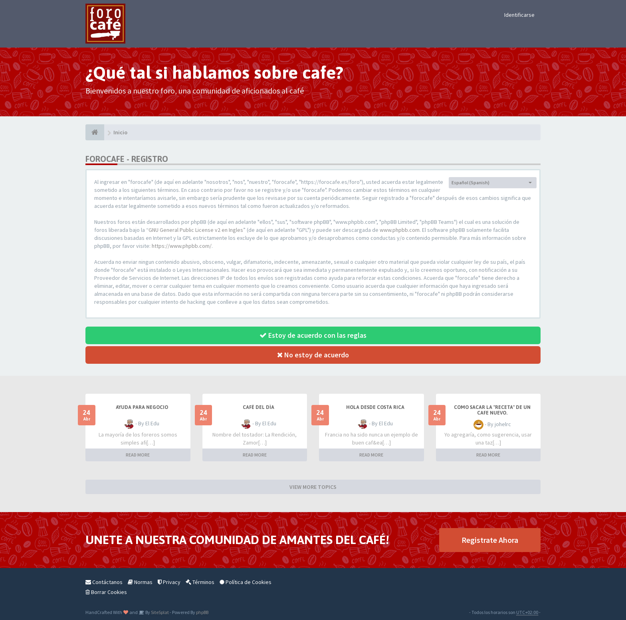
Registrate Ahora (490, 540)
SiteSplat (159, 612)
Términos (200, 582)
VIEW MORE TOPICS (313, 486)
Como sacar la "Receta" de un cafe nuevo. (492, 410)
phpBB (202, 612)
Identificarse (519, 14)
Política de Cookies (245, 582)
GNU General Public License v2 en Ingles (196, 229)
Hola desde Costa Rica (375, 407)
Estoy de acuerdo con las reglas (313, 335)
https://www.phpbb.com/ (182, 245)
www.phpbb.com (400, 229)
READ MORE (138, 455)
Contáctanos (104, 582)
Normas (140, 582)
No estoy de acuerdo (313, 354)
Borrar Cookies (106, 592)
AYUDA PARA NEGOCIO (142, 407)
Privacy (169, 582)
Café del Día (258, 407)
